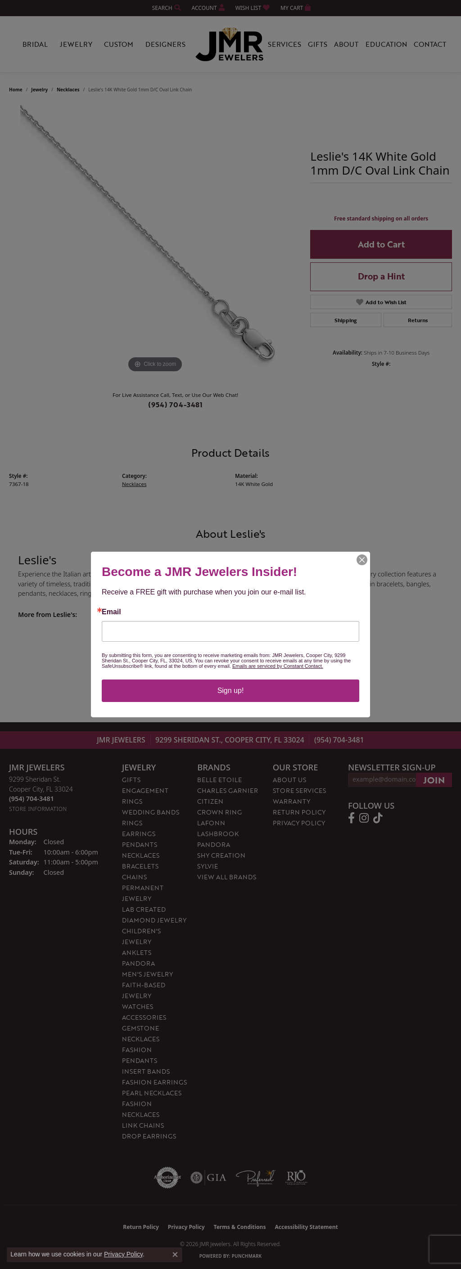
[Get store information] (38, 809)
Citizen (210, 801)
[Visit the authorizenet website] (167, 1177)
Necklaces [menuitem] (140, 855)
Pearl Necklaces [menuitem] (151, 1093)
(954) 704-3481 (175, 404)
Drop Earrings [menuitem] (149, 1136)
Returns (418, 320)
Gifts (317, 44)
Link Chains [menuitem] (143, 1125)
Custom (118, 44)
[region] (155, 240)
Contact (430, 44)
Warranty (291, 801)
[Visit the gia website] (208, 1177)
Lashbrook (218, 833)
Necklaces (68, 89)
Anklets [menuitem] (136, 952)
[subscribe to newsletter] (434, 780)
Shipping (345, 320)
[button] (165, 8)
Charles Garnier (227, 790)
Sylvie (207, 866)
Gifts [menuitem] (131, 779)
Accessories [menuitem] (144, 1017)
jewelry (39, 89)
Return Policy (299, 812)
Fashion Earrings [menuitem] (154, 1082)
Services (284, 44)
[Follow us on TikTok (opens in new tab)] (378, 818)
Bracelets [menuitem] (140, 866)
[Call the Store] (31, 798)
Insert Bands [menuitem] (146, 1071)
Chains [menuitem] (134, 877)
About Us (289, 779)
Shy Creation (221, 855)
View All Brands (226, 877)
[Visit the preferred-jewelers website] (255, 1177)
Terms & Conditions (240, 1227)
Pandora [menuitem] (138, 963)
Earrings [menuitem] (138, 833)
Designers (165, 44)
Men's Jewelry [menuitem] (147, 974)
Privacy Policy (299, 823)
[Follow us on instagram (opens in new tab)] (364, 818)
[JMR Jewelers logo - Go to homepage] (230, 45)
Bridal (35, 44)
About (346, 44)
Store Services (299, 790)
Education (386, 44)
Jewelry (76, 44)
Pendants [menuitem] (139, 844)
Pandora (213, 844)
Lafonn (211, 823)
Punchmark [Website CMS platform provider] (247, 1256)
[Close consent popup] (175, 1254)
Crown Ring (219, 812)
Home (16, 89)
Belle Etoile (219, 779)
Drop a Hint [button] (381, 276)
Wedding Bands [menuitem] (150, 812)
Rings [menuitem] (132, 823)
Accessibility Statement (306, 1227)
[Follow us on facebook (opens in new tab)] (351, 818)
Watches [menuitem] (137, 1006)
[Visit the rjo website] (296, 1177)
